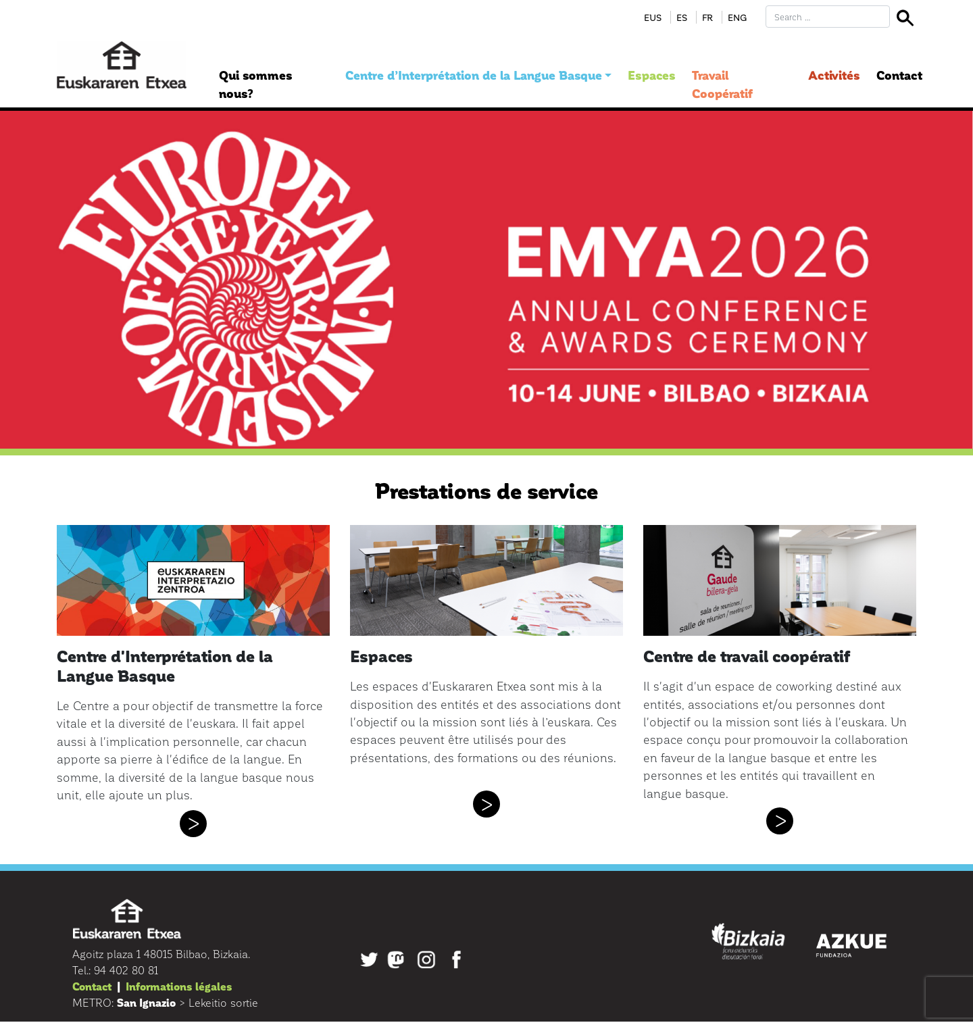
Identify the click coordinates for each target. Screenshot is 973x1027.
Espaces (652, 75)
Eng (737, 17)
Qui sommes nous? (256, 84)
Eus (653, 17)
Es (681, 17)
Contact (899, 75)
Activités (834, 75)
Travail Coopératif (722, 84)
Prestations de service (486, 490)
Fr (707, 17)
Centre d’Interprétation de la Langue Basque (473, 75)
